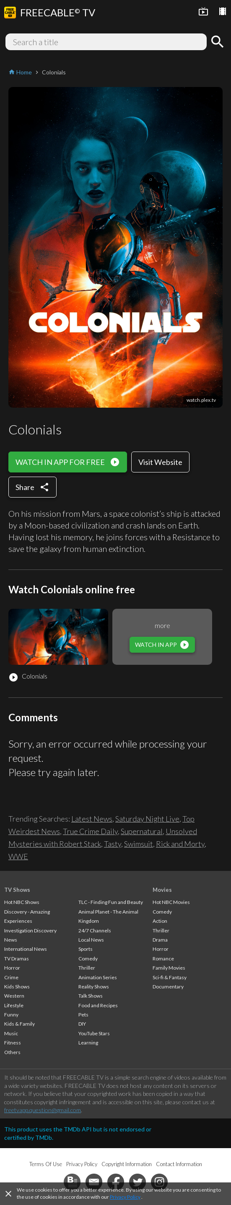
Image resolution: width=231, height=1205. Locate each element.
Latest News (91, 818)
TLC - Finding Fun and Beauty (110, 902)
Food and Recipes (98, 1005)
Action (160, 921)
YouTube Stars (94, 1033)
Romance (163, 958)
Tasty (112, 843)
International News (25, 949)
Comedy (88, 958)
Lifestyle (13, 1005)
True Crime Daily (90, 831)
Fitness (12, 1042)
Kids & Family (19, 1024)
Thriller (86, 968)
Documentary (168, 986)
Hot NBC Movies (171, 902)
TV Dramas (16, 958)
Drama (160, 940)
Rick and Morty (180, 843)
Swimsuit (138, 843)
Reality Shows (93, 986)
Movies (162, 889)
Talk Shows (90, 996)
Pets (83, 1014)
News (10, 940)
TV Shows (17, 889)
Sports (85, 949)
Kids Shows (17, 986)
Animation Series (97, 977)
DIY (82, 1024)
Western (14, 996)
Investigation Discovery (30, 930)
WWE (18, 856)
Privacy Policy (125, 1197)
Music (11, 1033)
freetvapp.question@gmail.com (42, 1109)
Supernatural (142, 831)
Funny (11, 1014)
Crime (11, 977)
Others (12, 1052)
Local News (91, 940)
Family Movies (169, 968)
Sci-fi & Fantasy (170, 977)
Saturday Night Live (147, 818)
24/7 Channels (94, 930)
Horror (12, 968)
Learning (88, 1042)
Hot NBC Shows (21, 902)
